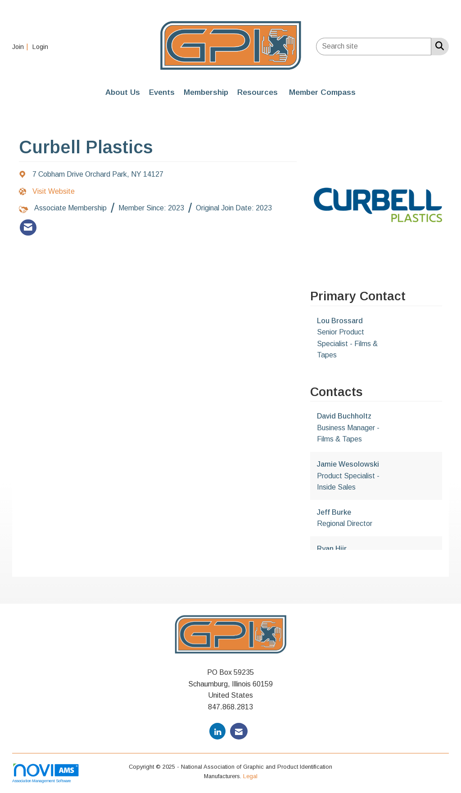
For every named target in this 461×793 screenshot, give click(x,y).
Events (162, 92)
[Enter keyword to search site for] (373, 46)
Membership (206, 92)
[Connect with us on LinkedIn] (217, 731)
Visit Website (53, 191)
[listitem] (21, 46)
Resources (257, 92)
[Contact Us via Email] (239, 731)
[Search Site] (437, 46)
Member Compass (322, 92)
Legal (250, 776)
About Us (122, 92)
